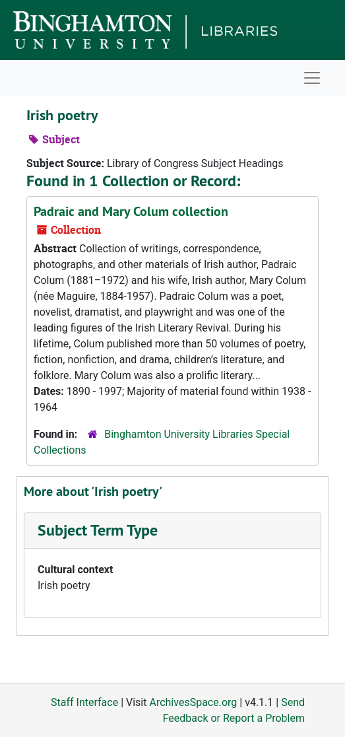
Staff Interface (84, 702)
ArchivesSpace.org (193, 702)
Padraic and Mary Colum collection (131, 211)
